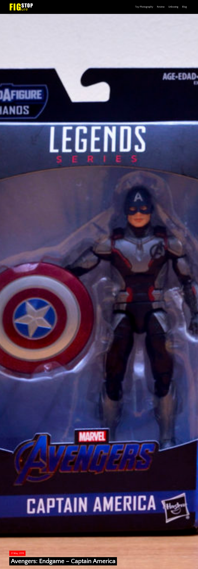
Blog (184, 6)
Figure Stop (21, 7)
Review (161, 6)
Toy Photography (144, 6)
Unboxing (173, 6)
